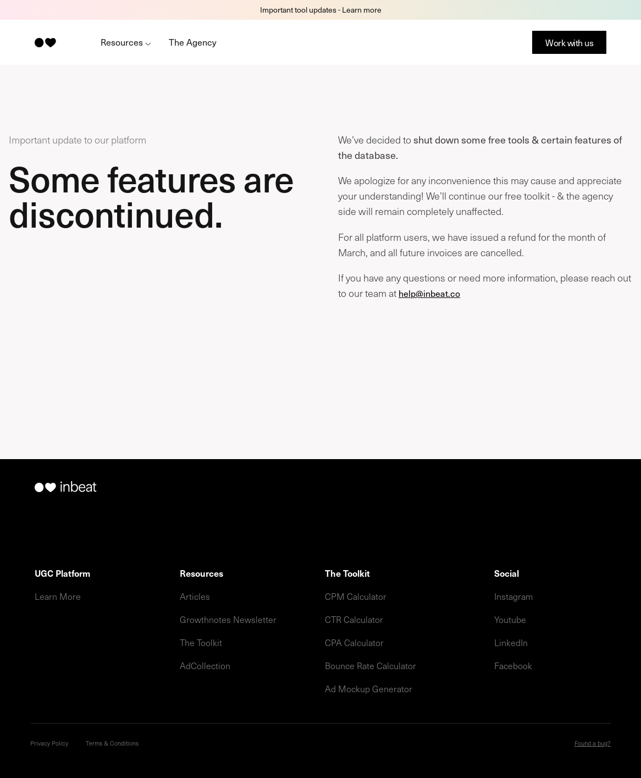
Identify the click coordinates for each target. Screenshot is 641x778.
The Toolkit (201, 642)
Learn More (58, 596)
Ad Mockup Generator (368, 688)
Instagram (513, 596)
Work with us (569, 42)
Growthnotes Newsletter (228, 619)
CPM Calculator (355, 596)
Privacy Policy (49, 743)
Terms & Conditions (112, 743)
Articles (195, 596)
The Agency (193, 41)
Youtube (510, 619)
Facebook (513, 665)
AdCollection (205, 665)
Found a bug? (592, 743)
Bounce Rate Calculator (370, 665)
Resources (126, 41)
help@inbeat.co (429, 293)
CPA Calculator (354, 642)
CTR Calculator (354, 619)
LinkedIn (511, 642)
